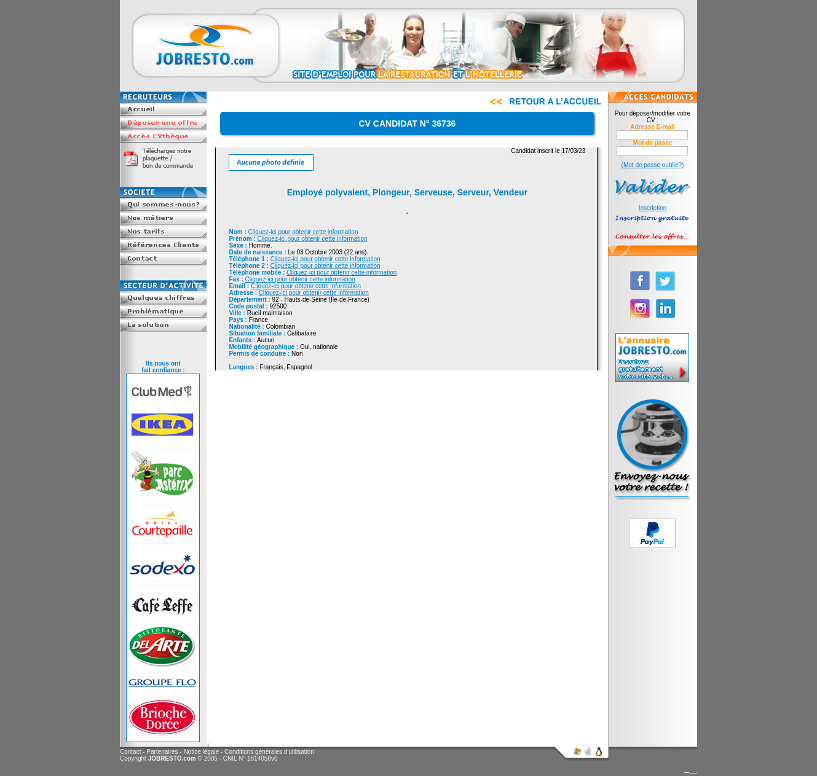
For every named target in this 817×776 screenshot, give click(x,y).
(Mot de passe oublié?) (653, 165)
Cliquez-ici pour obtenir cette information (303, 232)
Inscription (653, 208)
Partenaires (162, 751)
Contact (130, 751)
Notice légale (201, 751)
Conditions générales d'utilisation (269, 751)
